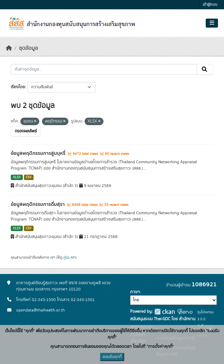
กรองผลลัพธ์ (26, 131)
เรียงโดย (18, 87)
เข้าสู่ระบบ (210, 5)
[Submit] (205, 69)
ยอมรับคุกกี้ (112, 357)
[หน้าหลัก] (9, 48)
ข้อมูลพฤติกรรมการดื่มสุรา (38, 204)
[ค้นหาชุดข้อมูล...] (104, 69)
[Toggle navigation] (212, 23)
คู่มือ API (69, 257)
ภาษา (135, 292)
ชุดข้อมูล (28, 48)
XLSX (17, 177)
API (52, 257)
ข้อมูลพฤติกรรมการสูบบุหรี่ (39, 153)
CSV (28, 177)
